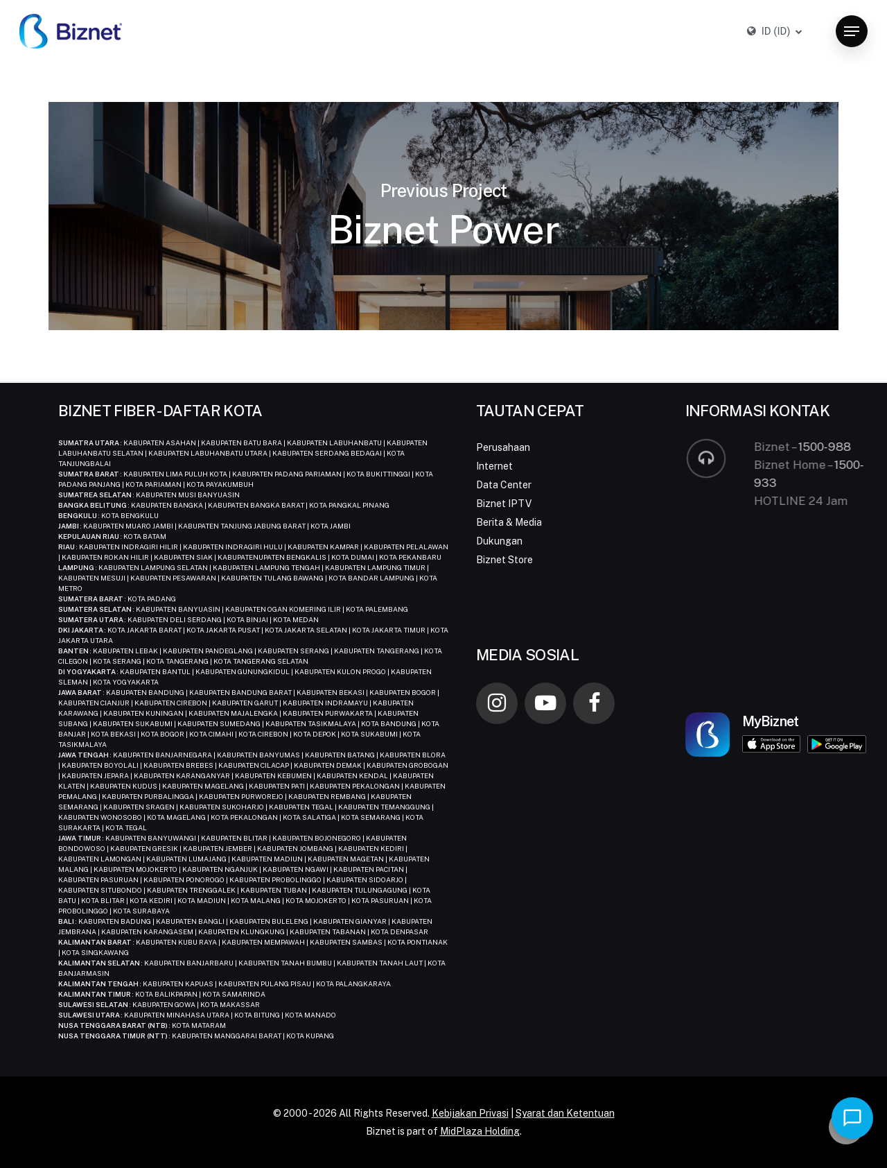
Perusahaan (503, 447)
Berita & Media (509, 522)
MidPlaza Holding (480, 1131)
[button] (852, 31)
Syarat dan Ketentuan (565, 1113)
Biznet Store (504, 559)
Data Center (504, 484)
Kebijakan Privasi (470, 1113)
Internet (494, 466)
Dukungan (499, 541)
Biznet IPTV (504, 503)
